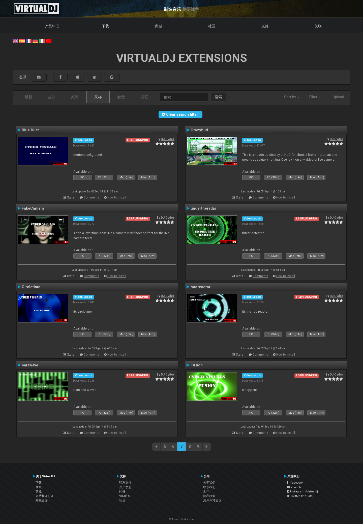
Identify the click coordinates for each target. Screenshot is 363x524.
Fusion (197, 365)
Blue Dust (30, 130)
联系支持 (125, 482)
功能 (39, 491)
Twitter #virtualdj (300, 496)
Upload (338, 97)
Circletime (31, 287)
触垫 (121, 97)
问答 (122, 491)
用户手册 (125, 487)
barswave (30, 365)
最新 (28, 97)
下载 (105, 26)
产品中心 (52, 26)
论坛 (122, 500)
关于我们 (209, 482)
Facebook (295, 482)
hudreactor (200, 287)
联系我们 (209, 487)
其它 (144, 97)
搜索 (218, 97)
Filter (315, 97)
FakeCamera (33, 208)
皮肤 (51, 97)
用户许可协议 (212, 500)
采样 (98, 97)
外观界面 (42, 500)
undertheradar (203, 208)
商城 (158, 26)
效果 (75, 97)
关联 (318, 26)
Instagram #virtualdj (302, 491)
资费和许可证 (45, 496)
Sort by (291, 97)
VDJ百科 (125, 496)
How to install (116, 197)
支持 (264, 26)
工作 (206, 491)
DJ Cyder (167, 139)
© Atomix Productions (181, 519)
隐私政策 (209, 496)
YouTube (294, 487)
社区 (211, 26)
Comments (91, 197)
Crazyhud (199, 130)
